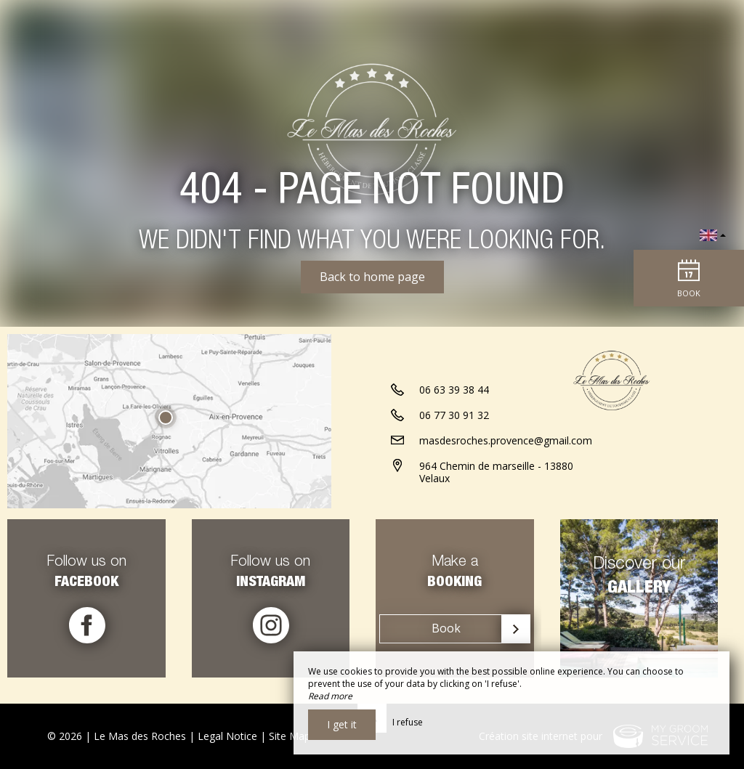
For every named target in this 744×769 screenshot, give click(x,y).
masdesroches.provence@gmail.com (505, 459)
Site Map (289, 736)
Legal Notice (227, 736)
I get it (342, 724)
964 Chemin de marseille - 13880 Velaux (496, 491)
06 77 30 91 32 (454, 434)
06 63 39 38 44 (454, 408)
